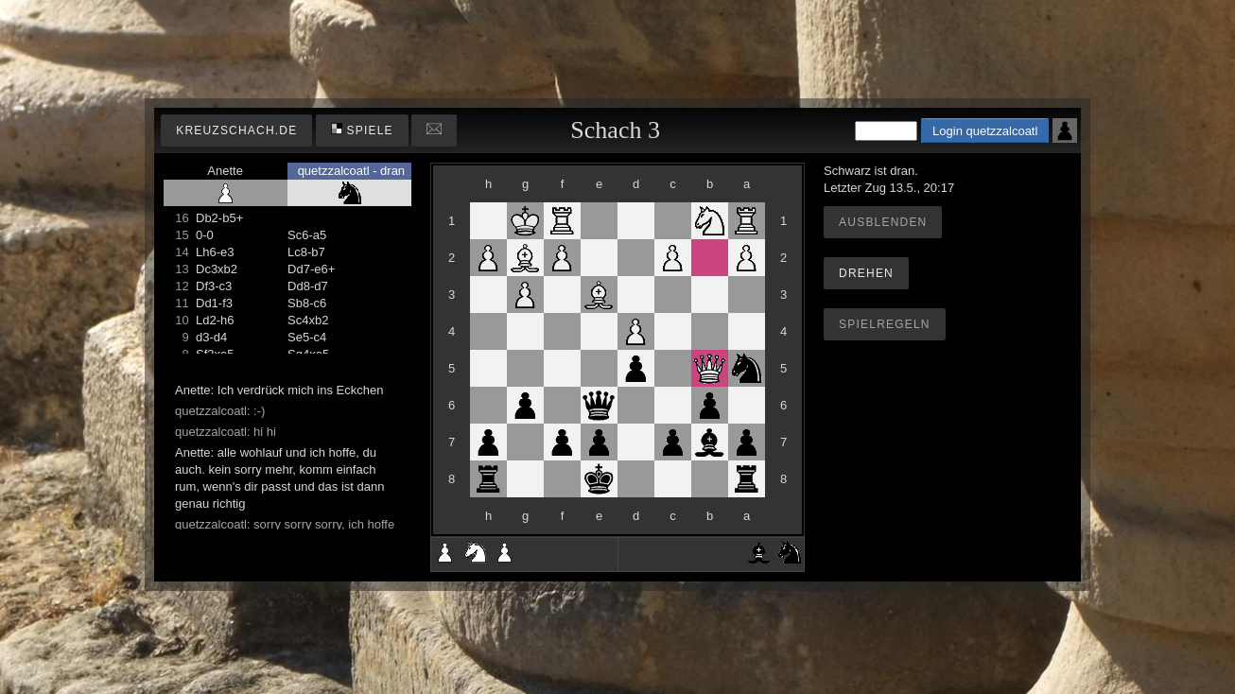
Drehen (866, 273)
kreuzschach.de (236, 130)
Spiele (362, 130)
